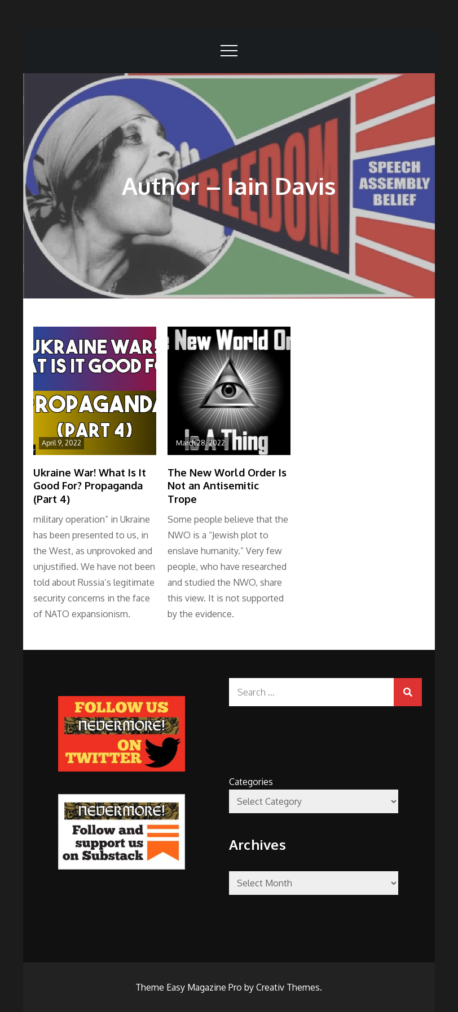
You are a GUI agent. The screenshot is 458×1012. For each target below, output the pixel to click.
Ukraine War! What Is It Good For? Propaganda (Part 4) (89, 485)
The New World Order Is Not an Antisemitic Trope (227, 485)
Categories (251, 781)
